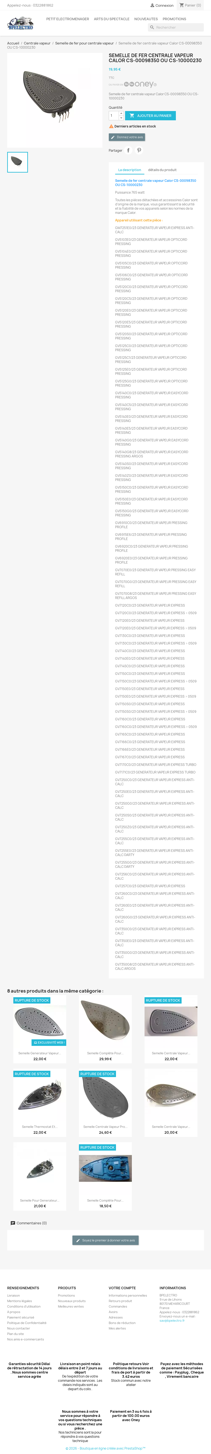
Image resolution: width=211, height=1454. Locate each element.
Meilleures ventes (71, 1306)
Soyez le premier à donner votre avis (105, 1240)
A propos (13, 1312)
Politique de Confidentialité (27, 1323)
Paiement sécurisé (20, 1317)
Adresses (116, 1317)
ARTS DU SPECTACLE (112, 19)
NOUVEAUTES (146, 19)
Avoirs (113, 1312)
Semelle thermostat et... (40, 1127)
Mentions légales (19, 1301)
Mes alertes (117, 1328)
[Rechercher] (176, 27)
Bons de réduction (122, 1323)
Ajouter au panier (150, 115)
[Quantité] (114, 115)
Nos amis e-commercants (25, 1339)
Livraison (13, 1295)
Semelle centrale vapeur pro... (105, 1127)
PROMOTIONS (174, 19)
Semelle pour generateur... (39, 1200)
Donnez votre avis (127, 137)
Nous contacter (18, 1328)
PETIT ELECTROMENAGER (67, 19)
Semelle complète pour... (105, 1053)
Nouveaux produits (72, 1301)
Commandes (118, 1306)
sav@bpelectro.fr (172, 1321)
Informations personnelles (128, 1295)
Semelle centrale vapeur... (171, 1053)
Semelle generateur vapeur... (39, 1053)
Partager (128, 150)
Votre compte (122, 1288)
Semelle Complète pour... (105, 1200)
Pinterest (139, 150)
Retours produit (120, 1301)
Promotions (66, 1295)
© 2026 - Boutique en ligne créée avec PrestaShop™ (105, 1448)
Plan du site (15, 1334)
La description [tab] (129, 170)
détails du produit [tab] (162, 170)
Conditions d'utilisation (24, 1306)
